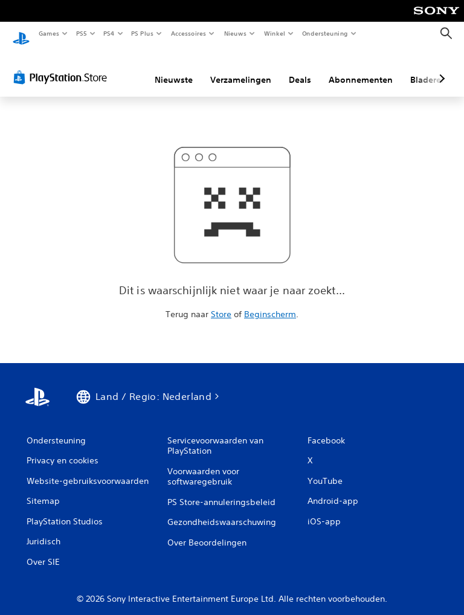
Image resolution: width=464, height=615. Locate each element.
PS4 (109, 33)
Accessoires (187, 33)
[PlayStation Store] (63, 66)
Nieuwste (174, 68)
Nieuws (235, 33)
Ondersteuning (325, 33)
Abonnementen (361, 68)
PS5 (81, 33)
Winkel (274, 33)
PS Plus (142, 33)
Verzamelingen (240, 68)
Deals (300, 68)
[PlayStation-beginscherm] (21, 34)
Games (48, 33)
